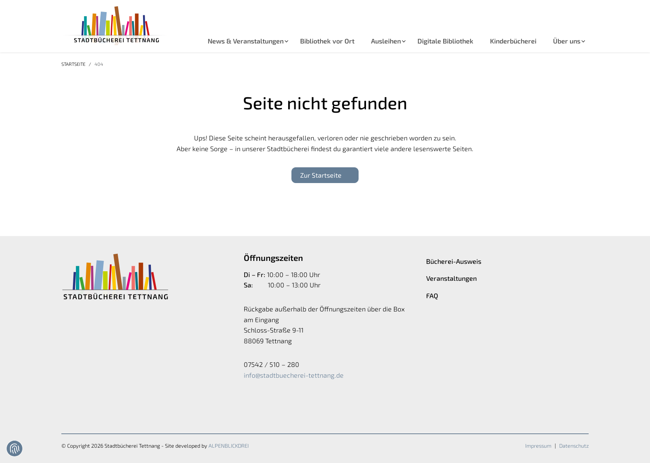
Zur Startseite (321, 175)
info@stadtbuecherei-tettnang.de (294, 375)
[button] (245, 41)
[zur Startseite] (115, 26)
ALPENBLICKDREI (229, 445)
